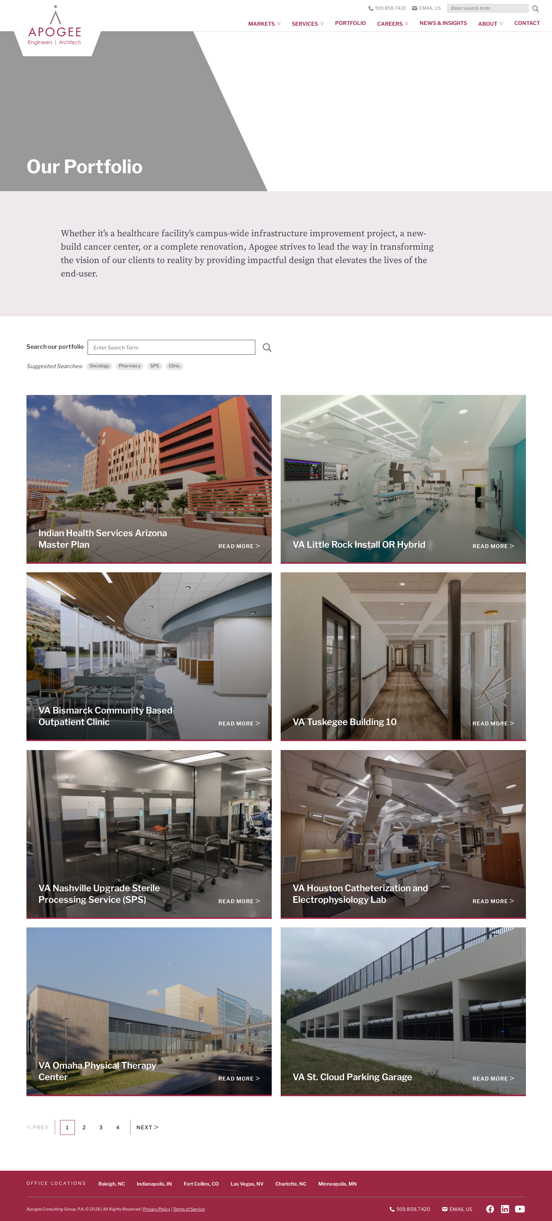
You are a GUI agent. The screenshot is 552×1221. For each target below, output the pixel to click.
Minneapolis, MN (337, 1184)
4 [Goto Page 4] (117, 1127)
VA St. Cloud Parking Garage (352, 1077)
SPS (154, 365)
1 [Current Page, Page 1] (67, 1127)
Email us (426, 8)
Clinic (174, 365)
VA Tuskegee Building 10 (345, 722)
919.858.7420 (387, 8)
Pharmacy (130, 365)
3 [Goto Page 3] (100, 1127)
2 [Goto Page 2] (84, 1127)
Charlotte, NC (290, 1184)
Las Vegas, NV (247, 1184)
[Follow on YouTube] (520, 1209)
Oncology (99, 365)
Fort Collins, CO (201, 1184)
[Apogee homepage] (58, 28)
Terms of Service (189, 1208)
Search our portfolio (55, 346)
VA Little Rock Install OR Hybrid (359, 544)
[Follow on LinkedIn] (505, 1209)
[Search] (171, 347)
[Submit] (267, 349)
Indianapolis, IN (154, 1184)
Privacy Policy (156, 1208)
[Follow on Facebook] (490, 1209)
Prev (37, 1127)
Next (147, 1127)
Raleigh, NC (111, 1184)
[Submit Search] (535, 9)
